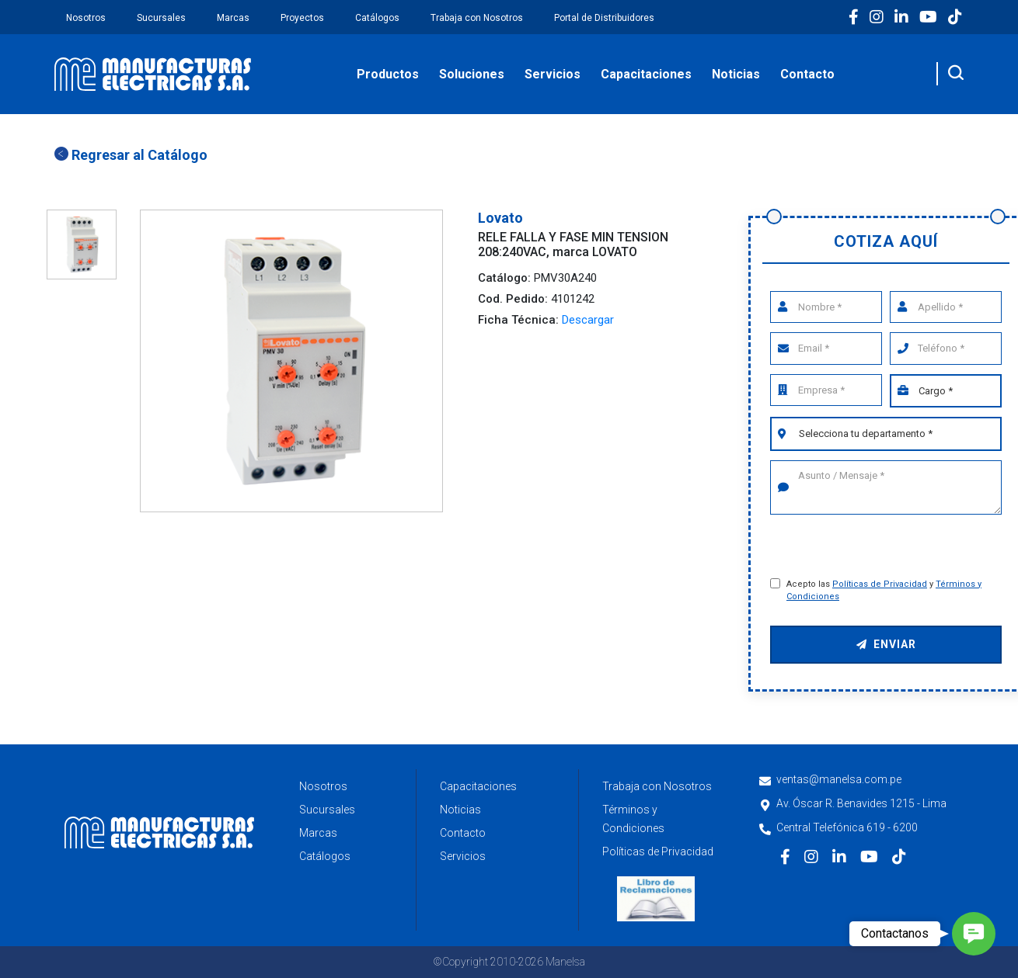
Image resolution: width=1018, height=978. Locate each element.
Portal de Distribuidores (604, 17)
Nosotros (86, 17)
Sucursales (161, 17)
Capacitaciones (646, 74)
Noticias (736, 74)
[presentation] (887, 547)
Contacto (807, 74)
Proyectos (302, 17)
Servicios (552, 74)
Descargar (588, 320)
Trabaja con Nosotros (477, 17)
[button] (973, 933)
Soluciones (471, 74)
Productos (388, 74)
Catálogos (377, 17)
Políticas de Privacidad (879, 584)
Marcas (233, 17)
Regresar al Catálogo (130, 155)
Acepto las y (883, 590)
